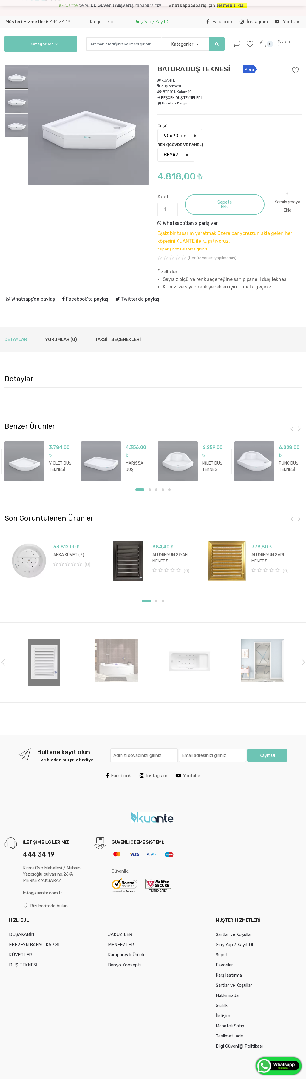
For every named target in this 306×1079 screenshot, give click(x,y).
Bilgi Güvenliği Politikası (239, 1046)
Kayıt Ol (267, 755)
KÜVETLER (20, 954)
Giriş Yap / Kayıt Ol (152, 21)
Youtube (287, 21)
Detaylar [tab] (15, 339)
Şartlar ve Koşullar (234, 934)
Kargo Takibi (102, 21)
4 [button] (163, 489)
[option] (88, 125)
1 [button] (139, 489)
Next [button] (303, 662)
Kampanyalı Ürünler (127, 954)
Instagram (153, 775)
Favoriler (224, 965)
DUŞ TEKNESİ (23, 965)
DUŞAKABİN (84, 9)
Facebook (219, 21)
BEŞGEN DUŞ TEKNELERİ (181, 98)
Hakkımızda (227, 995)
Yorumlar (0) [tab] (61, 339)
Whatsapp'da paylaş (30, 299)
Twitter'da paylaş (137, 299)
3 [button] (156, 489)
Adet (162, 196)
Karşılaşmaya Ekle (287, 206)
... (161, 8)
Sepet (222, 954)
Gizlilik (222, 1005)
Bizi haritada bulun (45, 906)
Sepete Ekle (224, 204)
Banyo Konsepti (124, 965)
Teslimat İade (229, 1036)
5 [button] (169, 489)
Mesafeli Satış (230, 1026)
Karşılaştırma (229, 975)
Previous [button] (3, 662)
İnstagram (254, 21)
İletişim (223, 1015)
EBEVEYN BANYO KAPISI (127, 9)
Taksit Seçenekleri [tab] (118, 339)
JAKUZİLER (120, 934)
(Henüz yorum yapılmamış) (212, 258)
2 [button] (150, 489)
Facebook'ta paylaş (85, 299)
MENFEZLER (121, 944)
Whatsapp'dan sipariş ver (187, 223)
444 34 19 (37, 22)
